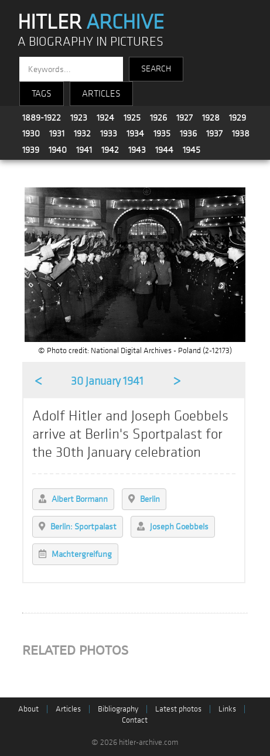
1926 (158, 118)
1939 (30, 150)
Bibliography (118, 708)
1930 (31, 133)
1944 (164, 150)
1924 (105, 118)
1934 (135, 133)
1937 (214, 133)
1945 (191, 150)
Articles (68, 708)
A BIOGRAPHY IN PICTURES (90, 42)
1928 (211, 118)
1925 (132, 118)
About (28, 708)
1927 (184, 118)
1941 (84, 150)
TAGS (42, 94)
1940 (58, 150)
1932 (82, 133)
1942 (110, 150)
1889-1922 (41, 118)
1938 (241, 133)
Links (227, 708)
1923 (78, 118)
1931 (56, 133)
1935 (161, 133)
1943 (137, 150)
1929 (237, 118)
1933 (108, 133)
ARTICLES (101, 94)
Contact (135, 720)
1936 (188, 133)
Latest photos (178, 708)
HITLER (91, 22)
